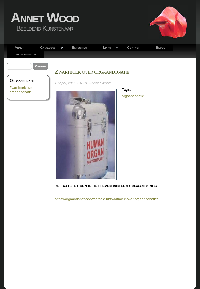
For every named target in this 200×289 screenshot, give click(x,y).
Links (107, 47)
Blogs (160, 47)
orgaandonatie (25, 54)
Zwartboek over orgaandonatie (22, 90)
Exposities (79, 47)
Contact (133, 47)
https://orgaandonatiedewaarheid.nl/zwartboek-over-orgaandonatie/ (106, 199)
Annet (19, 47)
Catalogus (48, 47)
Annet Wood (45, 17)
